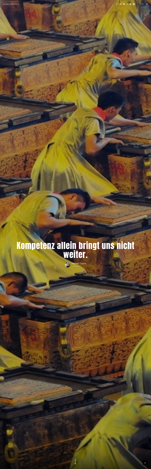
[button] (147, 4)
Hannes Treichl (79, 263)
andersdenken (11, 4)
